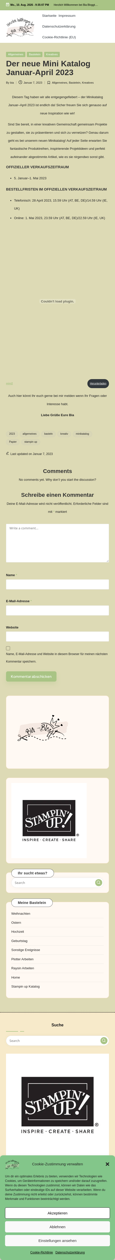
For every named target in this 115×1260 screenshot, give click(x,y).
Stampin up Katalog (25, 986)
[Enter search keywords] (57, 883)
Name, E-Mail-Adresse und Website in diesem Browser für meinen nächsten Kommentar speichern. (57, 657)
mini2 (9, 383)
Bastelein (34, 54)
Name (11, 575)
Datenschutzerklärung (70, 1252)
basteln (48, 433)
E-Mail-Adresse (19, 601)
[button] (107, 1164)
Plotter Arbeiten (22, 959)
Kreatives (52, 54)
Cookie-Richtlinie (41, 1252)
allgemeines (29, 433)
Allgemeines (15, 54)
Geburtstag (19, 941)
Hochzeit (17, 931)
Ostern (16, 922)
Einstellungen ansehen (57, 1240)
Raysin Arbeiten (22, 968)
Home (15, 977)
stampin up (30, 441)
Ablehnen (57, 1227)
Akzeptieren (57, 1213)
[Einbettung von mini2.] (57, 301)
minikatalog (82, 433)
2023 (12, 433)
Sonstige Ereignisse (25, 950)
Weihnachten (20, 913)
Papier (13, 441)
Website (12, 627)
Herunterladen (98, 383)
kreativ (64, 433)
